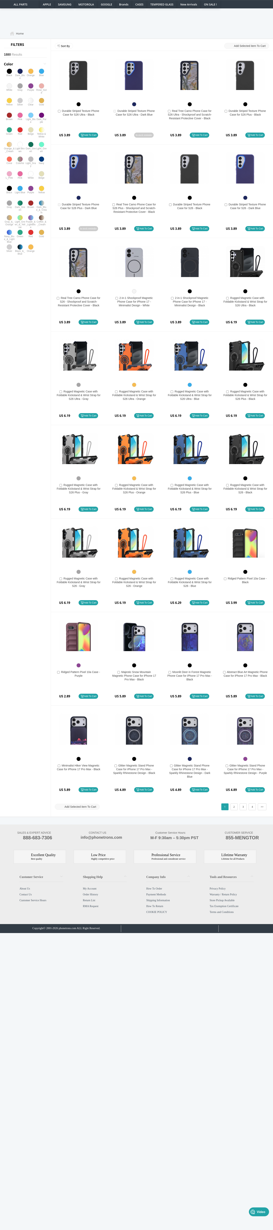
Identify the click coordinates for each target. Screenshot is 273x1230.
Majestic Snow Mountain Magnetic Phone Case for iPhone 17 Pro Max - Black (134, 675)
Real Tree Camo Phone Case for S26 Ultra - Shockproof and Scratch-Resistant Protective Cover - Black (190, 114)
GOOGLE (106, 4)
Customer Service (31, 877)
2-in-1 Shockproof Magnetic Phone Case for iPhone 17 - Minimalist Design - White (135, 301)
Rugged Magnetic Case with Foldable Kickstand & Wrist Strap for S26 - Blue (190, 582)
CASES (139, 4)
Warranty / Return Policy (223, 894)
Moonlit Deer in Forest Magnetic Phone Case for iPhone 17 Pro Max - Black (190, 675)
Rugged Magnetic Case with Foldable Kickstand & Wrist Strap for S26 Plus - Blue (190, 488)
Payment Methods (156, 894)
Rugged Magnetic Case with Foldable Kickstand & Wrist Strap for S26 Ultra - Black (245, 301)
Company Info (156, 877)
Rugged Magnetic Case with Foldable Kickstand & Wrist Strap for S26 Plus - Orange (134, 488)
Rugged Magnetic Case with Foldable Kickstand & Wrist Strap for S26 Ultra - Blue (190, 395)
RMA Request (90, 906)
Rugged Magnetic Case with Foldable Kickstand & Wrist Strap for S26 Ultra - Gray (79, 395)
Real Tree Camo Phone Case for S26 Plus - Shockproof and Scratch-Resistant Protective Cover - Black (134, 208)
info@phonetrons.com (97, 837)
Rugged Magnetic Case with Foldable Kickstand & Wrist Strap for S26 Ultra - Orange (134, 395)
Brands (124, 4)
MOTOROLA (86, 4)
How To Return (154, 906)
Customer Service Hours (33, 900)
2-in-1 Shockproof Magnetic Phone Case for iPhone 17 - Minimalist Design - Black (190, 301)
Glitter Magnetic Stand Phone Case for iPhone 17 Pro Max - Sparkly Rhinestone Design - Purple (245, 769)
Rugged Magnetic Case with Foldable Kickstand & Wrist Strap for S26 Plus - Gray (79, 488)
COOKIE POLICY (156, 912)
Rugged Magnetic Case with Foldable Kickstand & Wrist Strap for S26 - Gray (79, 582)
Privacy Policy (218, 888)
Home (20, 33)
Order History (90, 894)
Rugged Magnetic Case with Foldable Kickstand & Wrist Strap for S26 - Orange (134, 582)
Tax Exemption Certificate (224, 906)
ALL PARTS (20, 4)
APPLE (47, 4)
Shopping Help (93, 877)
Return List (89, 900)
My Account (90, 888)
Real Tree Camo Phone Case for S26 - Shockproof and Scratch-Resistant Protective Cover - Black (79, 301)
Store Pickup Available (222, 900)
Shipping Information (158, 900)
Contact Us (26, 894)
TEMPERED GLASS (161, 4)
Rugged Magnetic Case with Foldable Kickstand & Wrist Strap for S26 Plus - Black (245, 395)
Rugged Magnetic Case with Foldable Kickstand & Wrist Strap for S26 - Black (245, 488)
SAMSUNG (64, 4)
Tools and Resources (223, 877)
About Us (25, 888)
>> (262, 806)
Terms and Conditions (222, 912)
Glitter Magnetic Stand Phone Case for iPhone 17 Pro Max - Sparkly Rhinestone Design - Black (134, 769)
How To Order (154, 888)
